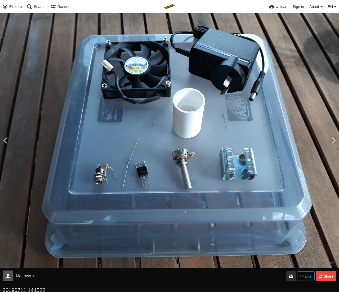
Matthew (25, 275)
